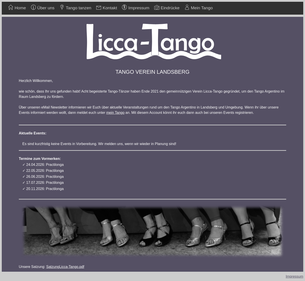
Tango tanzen (78, 8)
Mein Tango (202, 8)
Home (20, 8)
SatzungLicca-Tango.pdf (65, 267)
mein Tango (115, 112)
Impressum (138, 8)
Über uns (45, 8)
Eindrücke (170, 8)
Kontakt (110, 8)
